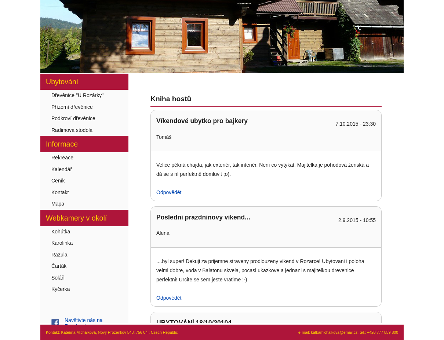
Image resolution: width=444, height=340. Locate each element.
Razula (59, 255)
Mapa (57, 204)
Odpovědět (169, 192)
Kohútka (60, 231)
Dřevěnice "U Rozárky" (77, 95)
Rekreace (62, 157)
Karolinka (62, 243)
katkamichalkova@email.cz (334, 332)
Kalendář (61, 169)
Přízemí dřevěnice (72, 107)
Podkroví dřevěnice (73, 118)
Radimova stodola (71, 130)
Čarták (58, 266)
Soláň (58, 278)
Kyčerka (60, 289)
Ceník (58, 181)
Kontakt (60, 192)
